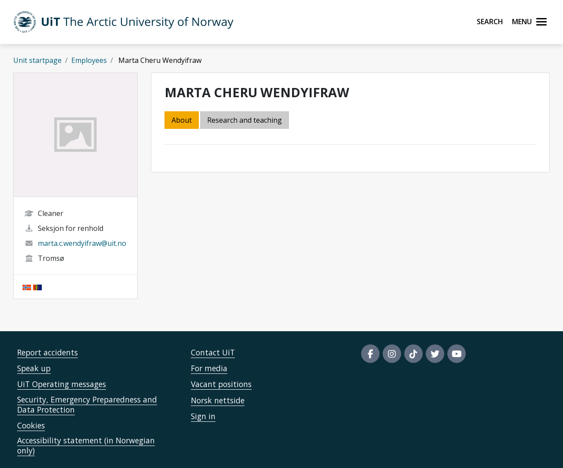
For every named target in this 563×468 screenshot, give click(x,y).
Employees (89, 60)
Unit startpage (37, 60)
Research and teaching (244, 120)
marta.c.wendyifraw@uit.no (82, 243)
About (182, 120)
